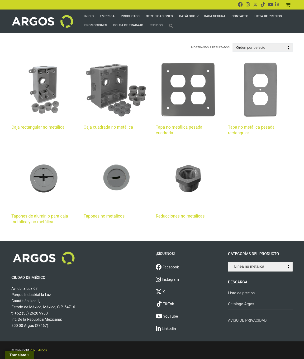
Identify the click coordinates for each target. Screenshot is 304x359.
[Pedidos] (288, 5)
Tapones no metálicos (104, 216)
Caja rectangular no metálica (38, 127)
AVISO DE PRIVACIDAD (247, 320)
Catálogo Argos (241, 304)
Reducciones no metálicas (180, 216)
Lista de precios (241, 293)
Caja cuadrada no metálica (108, 127)
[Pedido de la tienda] (263, 47)
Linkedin (166, 328)
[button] (171, 26)
